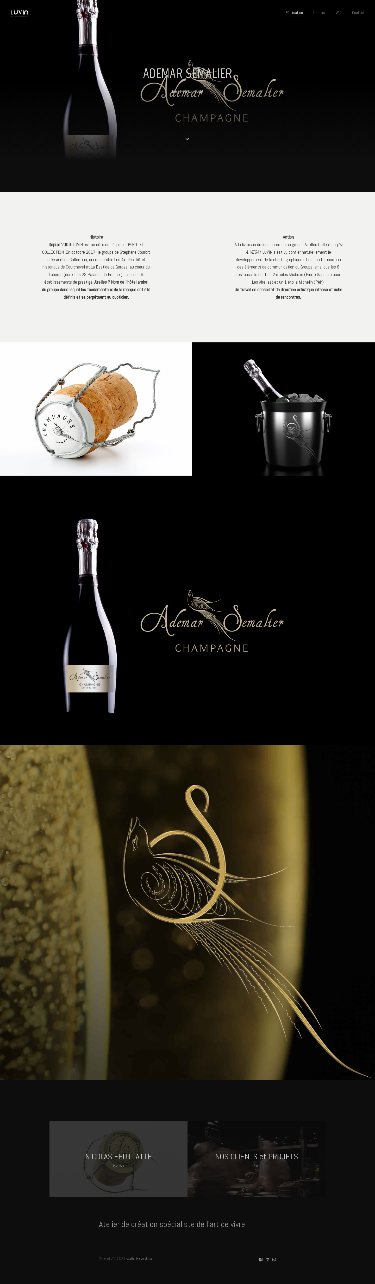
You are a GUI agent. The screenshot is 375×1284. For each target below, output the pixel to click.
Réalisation (294, 12)
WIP (339, 12)
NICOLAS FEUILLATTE (118, 1159)
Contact (358, 12)
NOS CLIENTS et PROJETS (256, 1159)
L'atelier (319, 12)
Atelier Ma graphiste (139, 1258)
